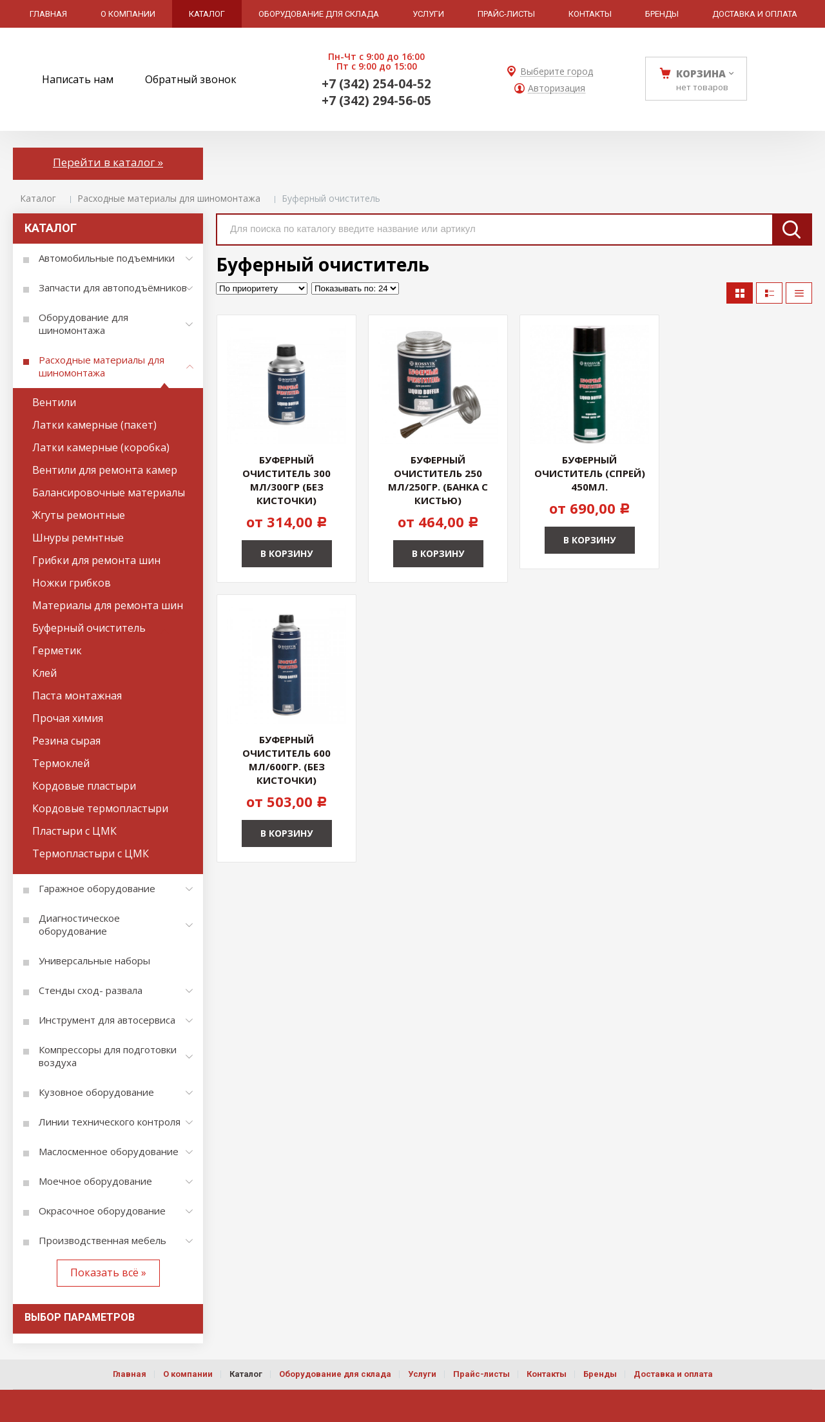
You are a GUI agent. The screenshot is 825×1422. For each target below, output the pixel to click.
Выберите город (556, 72)
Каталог (38, 198)
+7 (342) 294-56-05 (376, 100)
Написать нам (77, 79)
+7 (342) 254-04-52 (376, 83)
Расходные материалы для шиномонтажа (168, 198)
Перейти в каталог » (108, 162)
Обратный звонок (191, 79)
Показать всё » (108, 1272)
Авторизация (556, 88)
